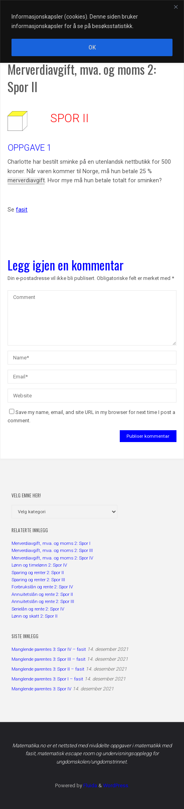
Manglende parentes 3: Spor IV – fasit (49, 649)
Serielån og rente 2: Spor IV (38, 609)
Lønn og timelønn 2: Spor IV (39, 565)
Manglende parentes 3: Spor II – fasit (48, 669)
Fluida (89, 785)
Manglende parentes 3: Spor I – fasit (47, 679)
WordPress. (116, 785)
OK (92, 47)
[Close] (175, 6)
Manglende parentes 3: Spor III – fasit (49, 659)
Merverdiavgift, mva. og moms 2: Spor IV (52, 558)
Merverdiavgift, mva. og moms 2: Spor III (52, 550)
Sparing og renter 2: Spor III (38, 579)
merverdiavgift (26, 180)
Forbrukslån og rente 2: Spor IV (42, 587)
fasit (21, 209)
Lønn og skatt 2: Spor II (35, 616)
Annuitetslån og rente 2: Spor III (43, 601)
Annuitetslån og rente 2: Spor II (42, 594)
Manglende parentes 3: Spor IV (41, 689)
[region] (92, 31)
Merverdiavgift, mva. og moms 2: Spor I (51, 543)
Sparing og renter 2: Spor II (38, 572)
